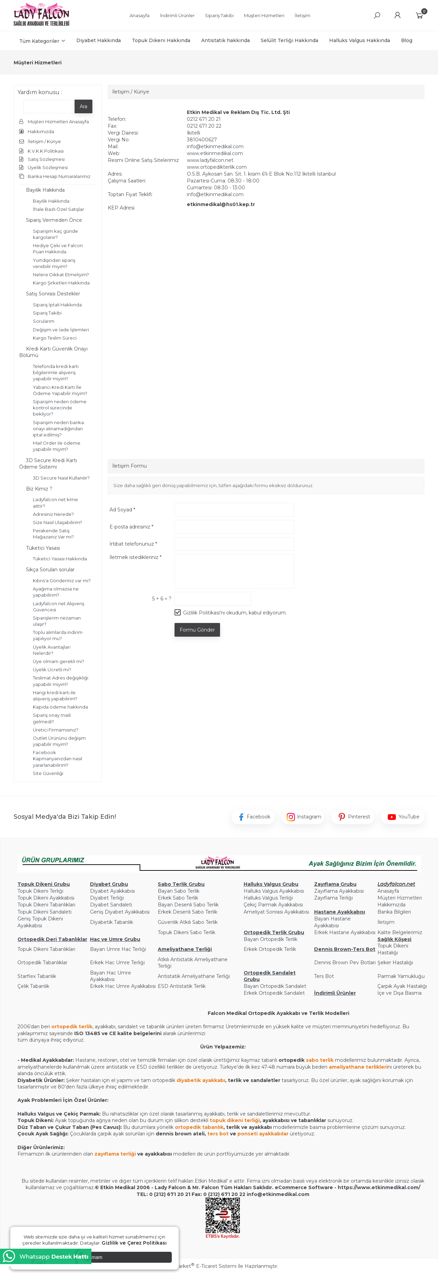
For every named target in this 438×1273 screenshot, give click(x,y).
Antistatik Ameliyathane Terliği (194, 976)
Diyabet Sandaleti (111, 905)
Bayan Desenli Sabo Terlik (188, 905)
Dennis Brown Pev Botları (345, 962)
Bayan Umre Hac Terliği (118, 949)
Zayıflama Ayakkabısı (339, 891)
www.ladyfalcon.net (210, 160)
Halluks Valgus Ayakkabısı (274, 891)
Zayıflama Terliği (333, 898)
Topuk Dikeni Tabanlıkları (46, 905)
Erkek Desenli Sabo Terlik (187, 912)
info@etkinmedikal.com (215, 146)
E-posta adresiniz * (131, 527)
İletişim (386, 922)
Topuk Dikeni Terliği (40, 891)
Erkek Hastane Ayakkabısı (344, 932)
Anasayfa (388, 891)
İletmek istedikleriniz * (136, 557)
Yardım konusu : (39, 92)
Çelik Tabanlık (33, 986)
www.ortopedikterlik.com (217, 167)
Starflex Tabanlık (36, 976)
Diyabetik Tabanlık (111, 922)
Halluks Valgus (36, 1114)
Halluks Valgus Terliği (268, 898)
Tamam (94, 1257)
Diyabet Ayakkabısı (112, 891)
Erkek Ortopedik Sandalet (274, 993)
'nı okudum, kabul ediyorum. (235, 613)
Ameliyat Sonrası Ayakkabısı (276, 912)
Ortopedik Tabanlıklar (42, 962)
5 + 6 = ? (161, 599)
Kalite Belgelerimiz (399, 932)
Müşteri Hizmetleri (399, 898)
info (252, 1194)
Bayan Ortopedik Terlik (270, 939)
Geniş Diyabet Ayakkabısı (120, 912)
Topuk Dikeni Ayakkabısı (45, 898)
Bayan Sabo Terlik (178, 891)
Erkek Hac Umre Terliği (117, 962)
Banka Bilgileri (394, 912)
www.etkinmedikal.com (215, 153)
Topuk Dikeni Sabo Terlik (186, 932)
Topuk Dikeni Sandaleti (44, 912)
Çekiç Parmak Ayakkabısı (273, 905)
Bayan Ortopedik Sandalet (275, 986)
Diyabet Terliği (107, 898)
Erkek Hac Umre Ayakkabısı (123, 986)
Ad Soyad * (122, 510)
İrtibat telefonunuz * (133, 544)
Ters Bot (324, 976)
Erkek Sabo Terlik (178, 898)
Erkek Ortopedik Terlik (270, 949)
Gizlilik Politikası (201, 613)
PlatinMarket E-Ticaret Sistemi (198, 1266)
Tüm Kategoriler (39, 41)
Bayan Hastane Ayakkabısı (332, 922)
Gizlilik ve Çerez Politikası (134, 1243)
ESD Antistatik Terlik (182, 986)
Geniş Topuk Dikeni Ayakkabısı (40, 922)
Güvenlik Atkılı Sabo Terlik (188, 922)
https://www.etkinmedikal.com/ (379, 1187)
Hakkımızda (391, 905)
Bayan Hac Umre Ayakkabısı (110, 976)
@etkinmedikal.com (283, 1194)
